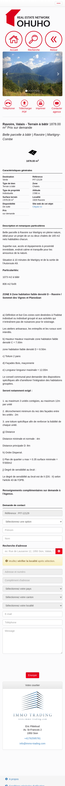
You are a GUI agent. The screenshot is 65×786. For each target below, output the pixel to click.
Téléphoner (9, 105)
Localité (36, 197)
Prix (5, 210)
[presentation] (29, 663)
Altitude (36, 190)
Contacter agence (57, 106)
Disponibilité (9, 204)
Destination (8, 177)
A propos (12, 779)
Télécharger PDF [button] (25, 106)
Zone (35, 183)
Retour (53, 41)
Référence (38, 177)
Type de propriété (11, 190)
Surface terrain (10, 197)
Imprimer (40, 105)
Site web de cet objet (43, 204)
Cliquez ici (37, 207)
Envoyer (32, 675)
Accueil (14, 50)
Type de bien (9, 183)
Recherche (34, 50)
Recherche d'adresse (15, 545)
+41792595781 (32, 738)
